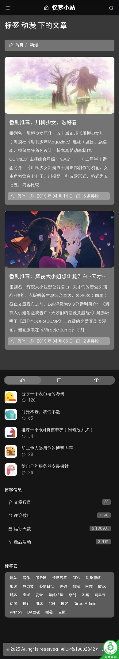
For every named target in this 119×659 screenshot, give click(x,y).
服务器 (41, 577)
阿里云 (100, 595)
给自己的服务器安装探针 (45, 466)
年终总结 (55, 595)
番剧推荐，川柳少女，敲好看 (43, 122)
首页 (16, 45)
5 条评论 (91, 196)
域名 (13, 595)
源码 (63, 586)
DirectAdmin (85, 603)
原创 (72, 595)
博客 (64, 603)
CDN (76, 577)
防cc (102, 586)
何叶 (21, 196)
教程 (76, 586)
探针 (26, 603)
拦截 (49, 612)
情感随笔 (59, 577)
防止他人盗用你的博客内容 (47, 448)
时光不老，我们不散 (40, 412)
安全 (39, 595)
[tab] (22, 380)
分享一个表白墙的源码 (42, 394)
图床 (39, 603)
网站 (89, 586)
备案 (85, 595)
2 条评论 (91, 341)
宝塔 (26, 595)
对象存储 (93, 577)
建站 (13, 577)
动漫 (13, 603)
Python (16, 612)
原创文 (28, 586)
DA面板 (33, 612)
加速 (13, 586)
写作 (26, 577)
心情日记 (46, 586)
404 (51, 603)
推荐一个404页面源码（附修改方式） (57, 430)
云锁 (62, 612)
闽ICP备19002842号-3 (82, 649)
